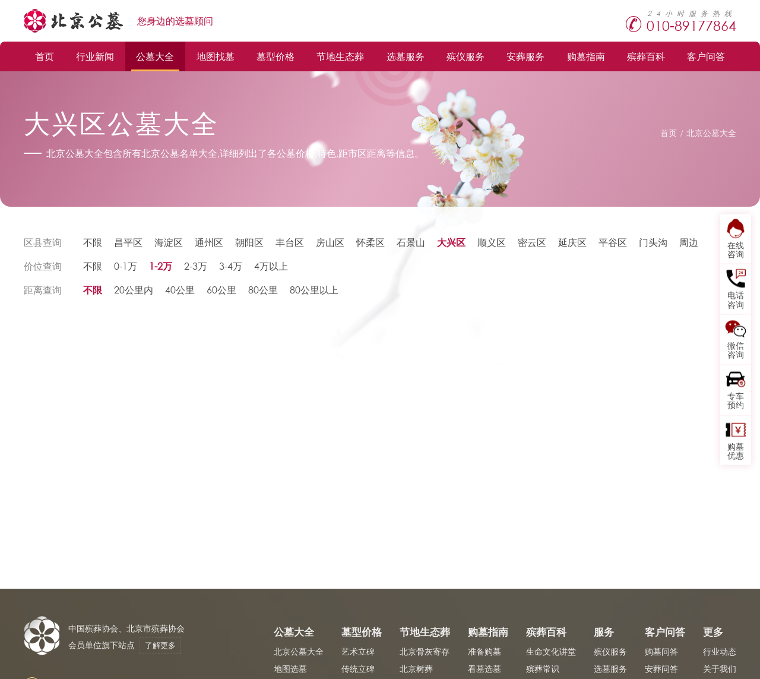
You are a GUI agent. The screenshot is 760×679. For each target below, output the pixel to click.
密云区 (532, 242)
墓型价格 (275, 56)
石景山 (411, 242)
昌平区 (128, 242)
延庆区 (572, 242)
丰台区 (290, 242)
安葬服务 (525, 56)
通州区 (209, 242)
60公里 (221, 289)
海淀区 (168, 242)
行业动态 (719, 651)
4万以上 (271, 266)
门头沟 (653, 242)
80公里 (263, 289)
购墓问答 (661, 651)
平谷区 (612, 242)
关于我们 (719, 668)
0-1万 (125, 266)
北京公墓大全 (711, 132)
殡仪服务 (465, 56)
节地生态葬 (340, 56)
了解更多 (160, 645)
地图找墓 (216, 56)
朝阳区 (249, 242)
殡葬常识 (542, 668)
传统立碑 (358, 668)
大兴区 (451, 242)
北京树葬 (416, 668)
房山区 (330, 242)
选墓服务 (406, 56)
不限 (92, 242)
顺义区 (491, 242)
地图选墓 (290, 668)
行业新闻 (95, 56)
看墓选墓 (484, 668)
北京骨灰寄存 (424, 651)
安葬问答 (661, 668)
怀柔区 (370, 242)
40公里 (180, 289)
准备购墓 (484, 651)
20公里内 (133, 289)
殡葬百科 (646, 56)
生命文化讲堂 (551, 651)
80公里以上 (314, 289)
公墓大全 (155, 56)
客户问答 (706, 56)
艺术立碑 (358, 651)
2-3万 (195, 266)
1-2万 (160, 266)
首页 (44, 56)
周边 (688, 242)
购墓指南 (586, 56)
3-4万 (230, 266)
